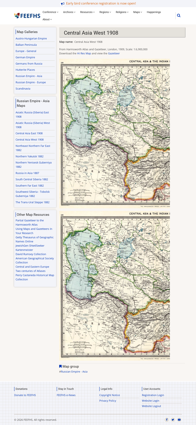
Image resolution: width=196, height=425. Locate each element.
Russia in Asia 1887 (27, 173)
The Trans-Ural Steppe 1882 (32, 202)
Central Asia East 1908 (29, 133)
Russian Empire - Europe (31, 82)
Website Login (150, 400)
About (47, 19)
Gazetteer (114, 53)
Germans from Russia (29, 63)
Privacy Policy (107, 400)
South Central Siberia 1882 (32, 179)
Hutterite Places (25, 69)
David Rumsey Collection (31, 254)
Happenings (154, 12)
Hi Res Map (84, 53)
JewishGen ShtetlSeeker (30, 245)
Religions (122, 12)
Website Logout (151, 406)
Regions (105, 12)
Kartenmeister (24, 250)
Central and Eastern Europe (32, 266)
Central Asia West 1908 (30, 139)
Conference (50, 12)
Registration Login (153, 395)
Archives (69, 12)
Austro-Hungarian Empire (31, 38)
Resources (87, 12)
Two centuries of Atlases (31, 271)
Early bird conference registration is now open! (101, 3)
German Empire (25, 57)
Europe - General (26, 51)
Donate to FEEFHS (25, 395)
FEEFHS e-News (66, 395)
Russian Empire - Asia (74, 371)
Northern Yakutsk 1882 (29, 156)
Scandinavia (23, 88)
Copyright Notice (109, 395)
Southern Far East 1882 (30, 185)
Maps (137, 12)
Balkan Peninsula (26, 44)
